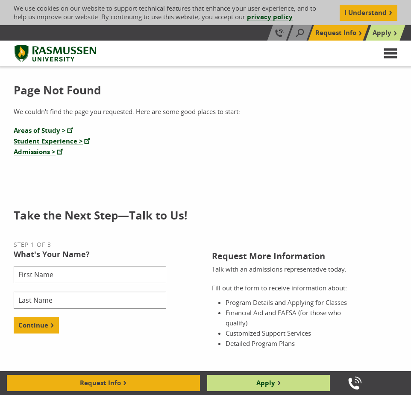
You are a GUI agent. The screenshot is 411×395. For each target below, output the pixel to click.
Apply (265, 382)
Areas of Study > (40, 130)
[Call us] (355, 383)
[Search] (300, 33)
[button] (390, 53)
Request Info (100, 382)
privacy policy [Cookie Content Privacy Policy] (270, 16)
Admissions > (35, 151)
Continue (33, 325)
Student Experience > (48, 141)
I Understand (365, 12)
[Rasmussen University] (55, 53)
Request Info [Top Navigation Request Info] (335, 32)
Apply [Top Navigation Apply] (382, 32)
